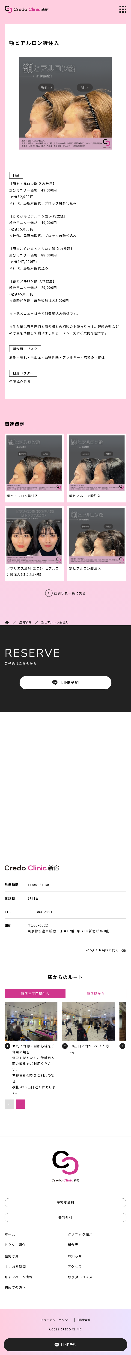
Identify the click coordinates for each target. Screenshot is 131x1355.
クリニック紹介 (80, 1234)
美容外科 (65, 1217)
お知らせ (75, 1256)
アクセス (75, 1266)
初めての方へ (15, 1287)
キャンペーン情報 (19, 1277)
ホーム (10, 1234)
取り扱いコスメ (80, 1277)
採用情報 (84, 1320)
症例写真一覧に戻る (70, 593)
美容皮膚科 (65, 1202)
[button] (20, 1104)
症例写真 (25, 622)
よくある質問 (15, 1266)
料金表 (73, 1244)
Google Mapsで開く (102, 950)
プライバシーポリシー (56, 1320)
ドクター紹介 (15, 1244)
